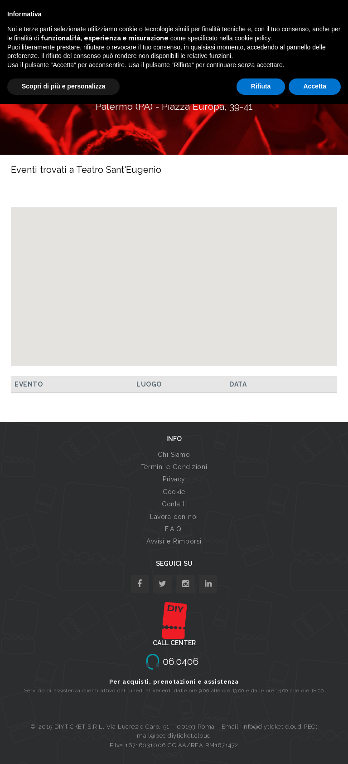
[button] (174, 278)
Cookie (174, 491)
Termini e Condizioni (174, 466)
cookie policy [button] (252, 38)
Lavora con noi (174, 516)
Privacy (174, 479)
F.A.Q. (174, 529)
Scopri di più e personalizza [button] (63, 86)
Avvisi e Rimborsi (174, 541)
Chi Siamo (174, 454)
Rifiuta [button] (261, 86)
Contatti (174, 504)
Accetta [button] (314, 86)
